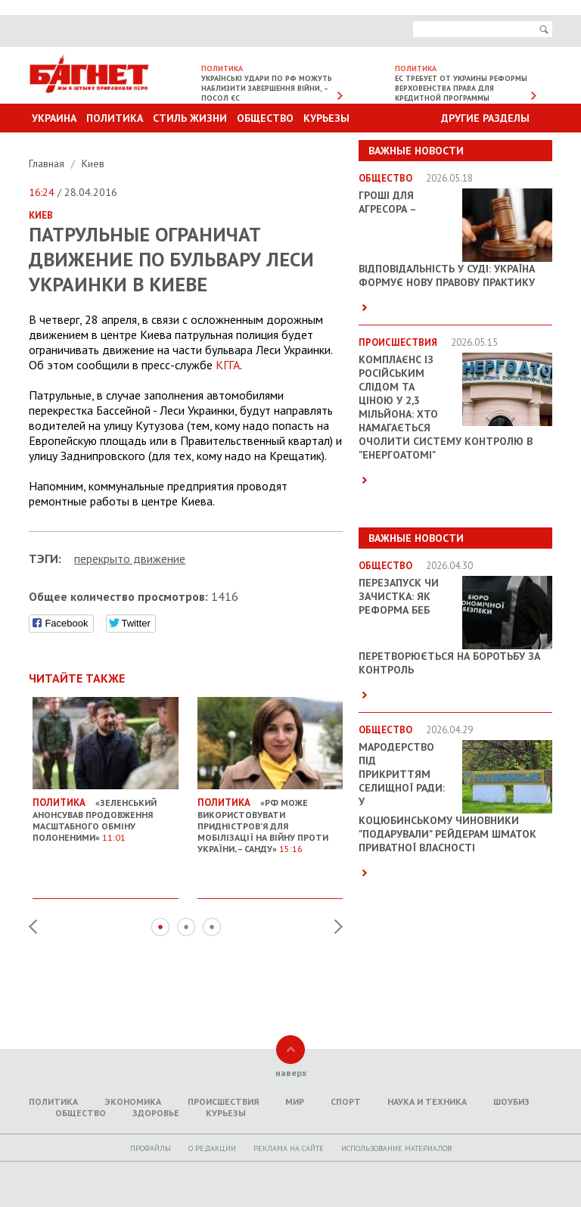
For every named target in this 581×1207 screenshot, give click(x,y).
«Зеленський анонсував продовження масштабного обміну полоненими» (106, 814)
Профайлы (150, 1148)
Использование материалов (396, 1148)
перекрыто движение (129, 558)
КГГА (228, 364)
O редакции (212, 1148)
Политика (114, 118)
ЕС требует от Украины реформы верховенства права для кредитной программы (461, 88)
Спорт (346, 1101)
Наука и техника (427, 1101)
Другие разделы (485, 118)
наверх (290, 1072)
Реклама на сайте (288, 1148)
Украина (54, 118)
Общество (265, 118)
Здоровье (155, 1112)
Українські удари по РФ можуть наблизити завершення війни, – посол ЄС (266, 88)
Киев (93, 163)
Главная (48, 163)
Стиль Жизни (190, 118)
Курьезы (326, 118)
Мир (294, 1101)
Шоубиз (511, 1101)
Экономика (132, 1101)
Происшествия (223, 1101)
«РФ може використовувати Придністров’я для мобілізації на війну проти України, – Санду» (270, 820)
